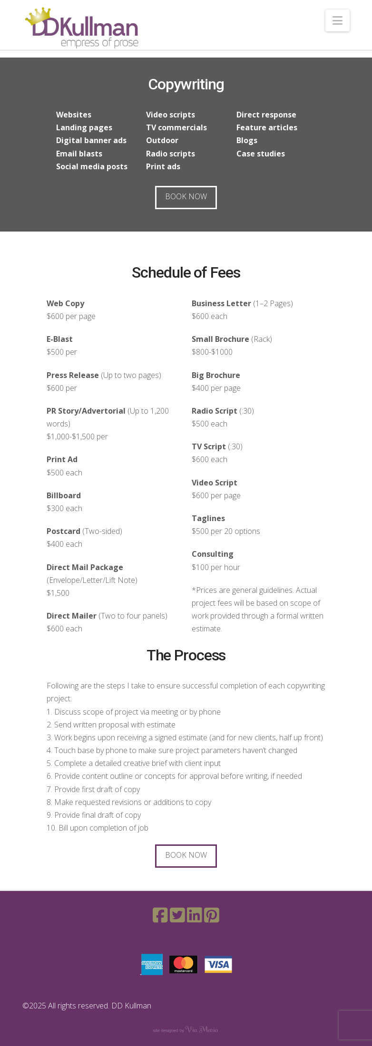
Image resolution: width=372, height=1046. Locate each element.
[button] (337, 20)
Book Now (186, 196)
